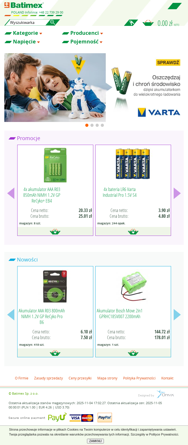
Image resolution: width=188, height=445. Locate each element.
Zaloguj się (131, 26)
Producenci (84, 33)
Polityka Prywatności (139, 378)
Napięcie (24, 41)
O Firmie (21, 378)
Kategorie (25, 33)
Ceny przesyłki (80, 378)
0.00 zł (168, 23)
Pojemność (84, 41)
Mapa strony (107, 378)
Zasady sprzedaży (48, 378)
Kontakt (167, 378)
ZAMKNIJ (95, 441)
